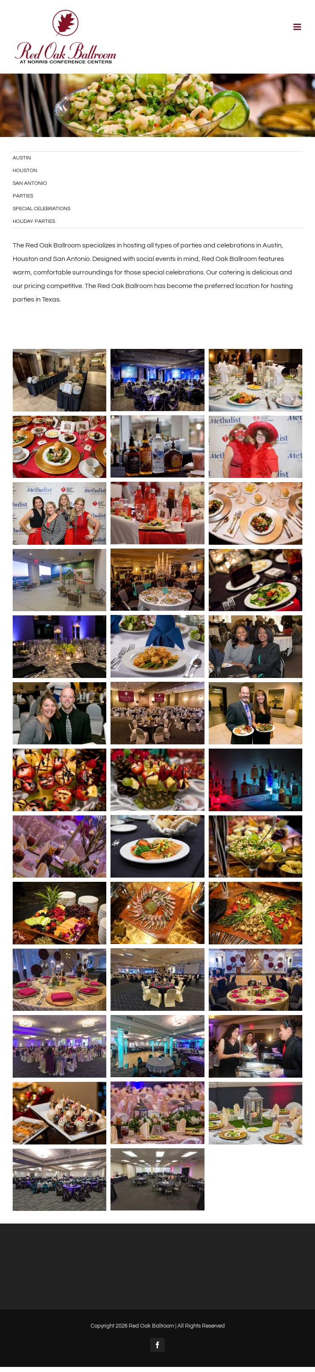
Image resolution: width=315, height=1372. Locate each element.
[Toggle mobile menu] (297, 26)
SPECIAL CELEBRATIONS (41, 208)
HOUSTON (25, 170)
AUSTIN (22, 158)
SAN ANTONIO (30, 183)
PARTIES (23, 196)
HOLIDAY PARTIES (34, 221)
